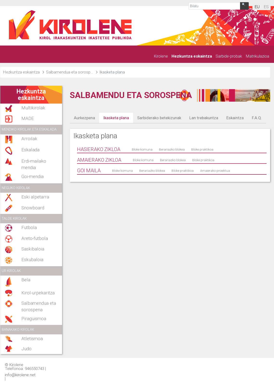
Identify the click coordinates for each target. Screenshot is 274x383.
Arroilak (29, 138)
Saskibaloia (32, 249)
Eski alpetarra (35, 197)
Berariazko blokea (172, 149)
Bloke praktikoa (202, 149)
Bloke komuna (142, 149)
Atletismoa (32, 338)
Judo (26, 348)
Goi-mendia (32, 176)
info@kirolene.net (20, 374)
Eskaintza (235, 117)
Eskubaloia (32, 259)
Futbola (29, 227)
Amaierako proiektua (215, 170)
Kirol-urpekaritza (38, 293)
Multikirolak (33, 108)
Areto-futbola (34, 238)
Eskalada (30, 149)
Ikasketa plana (116, 117)
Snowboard (32, 208)
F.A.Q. (257, 117)
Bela (25, 280)
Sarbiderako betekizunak (159, 117)
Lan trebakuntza (203, 117)
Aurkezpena (84, 117)
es (266, 6)
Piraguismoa (33, 318)
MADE (27, 118)
